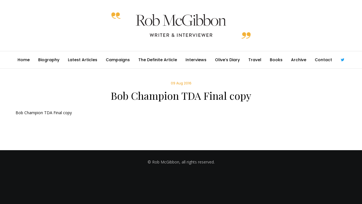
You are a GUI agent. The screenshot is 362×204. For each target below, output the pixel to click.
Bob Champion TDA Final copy (44, 112)
